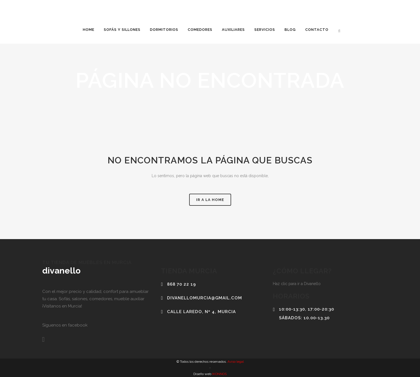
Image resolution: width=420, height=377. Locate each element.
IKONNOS (219, 374)
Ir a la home (210, 200)
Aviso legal (235, 362)
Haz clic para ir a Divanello (297, 283)
